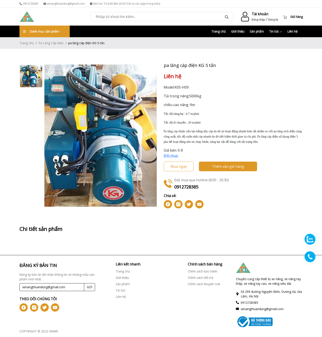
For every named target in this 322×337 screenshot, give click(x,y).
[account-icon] (244, 16)
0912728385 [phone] (28, 3)
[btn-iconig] (178, 204)
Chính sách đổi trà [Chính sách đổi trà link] (200, 278)
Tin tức (275, 31)
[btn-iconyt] (199, 204)
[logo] (26, 16)
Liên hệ (292, 31)
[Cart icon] (293, 16)
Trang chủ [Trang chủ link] (123, 271)
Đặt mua (171, 155)
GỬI (89, 287)
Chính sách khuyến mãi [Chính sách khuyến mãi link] (204, 284)
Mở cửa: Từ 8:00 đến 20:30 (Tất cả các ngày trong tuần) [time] (125, 3)
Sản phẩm (257, 31)
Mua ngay (179, 166)
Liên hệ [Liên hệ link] (121, 297)
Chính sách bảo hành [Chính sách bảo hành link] (202, 271)
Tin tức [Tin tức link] (120, 290)
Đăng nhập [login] (258, 19)
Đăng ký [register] (273, 19)
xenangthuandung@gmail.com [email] (64, 3)
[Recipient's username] (51, 287)
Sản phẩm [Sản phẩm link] (123, 284)
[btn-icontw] (189, 204)
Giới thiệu (237, 31)
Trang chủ (218, 31)
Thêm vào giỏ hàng (228, 166)
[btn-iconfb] (168, 204)
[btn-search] (227, 16)
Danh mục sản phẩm (41, 31)
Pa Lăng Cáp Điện (51, 43)
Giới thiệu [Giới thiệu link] (122, 278)
